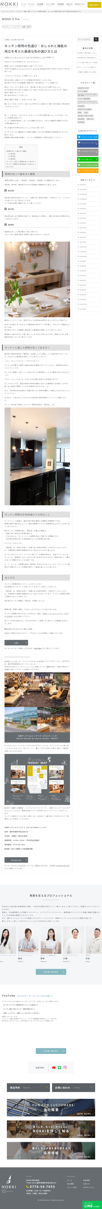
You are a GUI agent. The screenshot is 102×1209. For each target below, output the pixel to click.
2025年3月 (83, 232)
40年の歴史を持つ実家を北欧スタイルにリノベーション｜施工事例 (87, 58)
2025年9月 (83, 204)
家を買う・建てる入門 (85, 116)
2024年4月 (83, 285)
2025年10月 (83, 199)
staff (50, 5)
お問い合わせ (94, 5)
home (23, 5)
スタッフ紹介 (72, 1187)
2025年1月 (83, 242)
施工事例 (81, 119)
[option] (32, 944)
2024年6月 (83, 275)
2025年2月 (83, 237)
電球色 (11, 159)
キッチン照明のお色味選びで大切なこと (21, 164)
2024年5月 (83, 280)
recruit (61, 5)
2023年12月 (83, 304)
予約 (35, 840)
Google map (16, 860)
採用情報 (86, 1180)
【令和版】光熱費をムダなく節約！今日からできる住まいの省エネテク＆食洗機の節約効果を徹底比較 (87, 72)
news (69, 5)
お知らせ (86, 1184)
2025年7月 (83, 213)
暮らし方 (90, 119)
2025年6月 (83, 218)
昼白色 (11, 154)
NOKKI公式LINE (62, 865)
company (40, 5)
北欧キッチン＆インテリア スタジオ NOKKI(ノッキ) (25, 57)
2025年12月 (83, 189)
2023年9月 (83, 309)
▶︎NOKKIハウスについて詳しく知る (19, 629)
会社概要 (70, 1184)
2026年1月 (83, 184)
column (80, 5)
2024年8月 (83, 266)
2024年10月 (83, 256)
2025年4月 (83, 228)
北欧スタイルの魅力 (84, 109)
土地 (86, 112)
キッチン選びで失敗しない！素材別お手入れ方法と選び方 (87, 62)
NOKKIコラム (88, 1187)
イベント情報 (82, 91)
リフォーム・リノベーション (86, 102)
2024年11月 (83, 251)
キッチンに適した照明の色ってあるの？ (21, 161)
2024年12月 (83, 247)
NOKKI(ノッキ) (83, 88)
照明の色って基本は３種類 (16, 151)
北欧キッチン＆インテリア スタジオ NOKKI (28, 69)
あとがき (10, 167)
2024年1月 (83, 299)
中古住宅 (81, 106)
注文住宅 (81, 122)
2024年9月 (83, 261)
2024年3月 (83, 290)
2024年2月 (83, 294)
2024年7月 (83, 271)
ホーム (4, 11)
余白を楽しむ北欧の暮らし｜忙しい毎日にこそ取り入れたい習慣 (87, 53)
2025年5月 (83, 223)
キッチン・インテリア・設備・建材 (20, 11)
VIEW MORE (51, 972)
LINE (16, 642)
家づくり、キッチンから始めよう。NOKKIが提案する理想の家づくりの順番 (87, 67)
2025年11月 (83, 194)
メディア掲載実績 (84, 99)
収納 (79, 112)
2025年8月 (83, 208)
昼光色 (11, 156)
